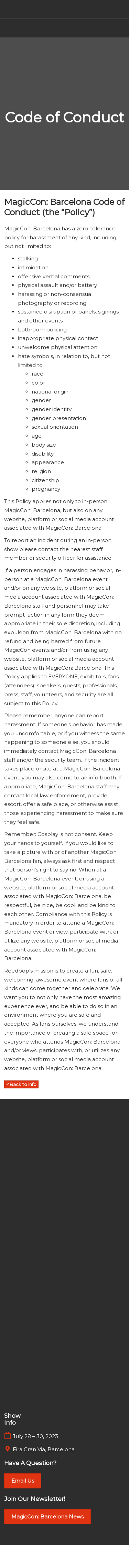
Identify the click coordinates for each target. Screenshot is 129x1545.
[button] (21, 1084)
